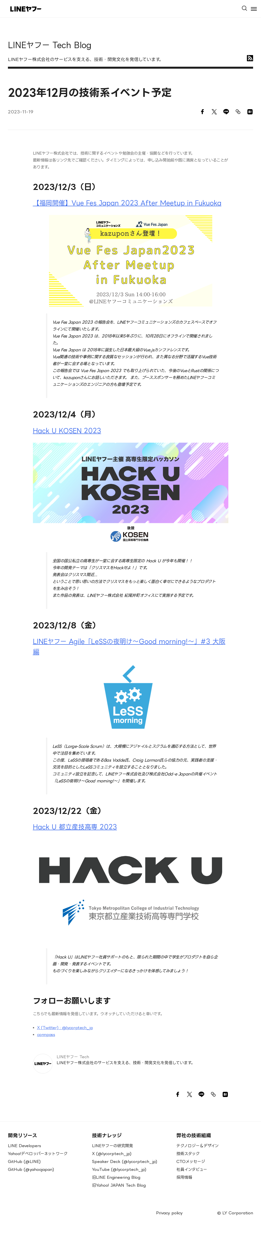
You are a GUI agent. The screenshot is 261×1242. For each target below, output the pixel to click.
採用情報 (184, 1177)
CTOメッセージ (190, 1161)
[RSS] (250, 58)
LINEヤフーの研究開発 (112, 1145)
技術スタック (188, 1153)
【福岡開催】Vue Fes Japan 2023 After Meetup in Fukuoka (127, 202)
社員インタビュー (191, 1169)
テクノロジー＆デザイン (197, 1145)
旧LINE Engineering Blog (116, 1177)
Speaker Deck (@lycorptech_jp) (124, 1161)
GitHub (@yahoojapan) (31, 1169)
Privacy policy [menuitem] (169, 1213)
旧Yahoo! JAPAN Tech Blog (119, 1185)
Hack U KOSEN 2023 (67, 430)
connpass (46, 1034)
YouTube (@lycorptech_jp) (119, 1169)
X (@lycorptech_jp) (112, 1153)
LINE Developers (24, 1145)
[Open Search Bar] (246, 6)
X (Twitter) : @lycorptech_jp (65, 1027)
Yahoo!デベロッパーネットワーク (38, 1153)
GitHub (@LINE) (24, 1161)
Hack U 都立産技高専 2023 (75, 826)
